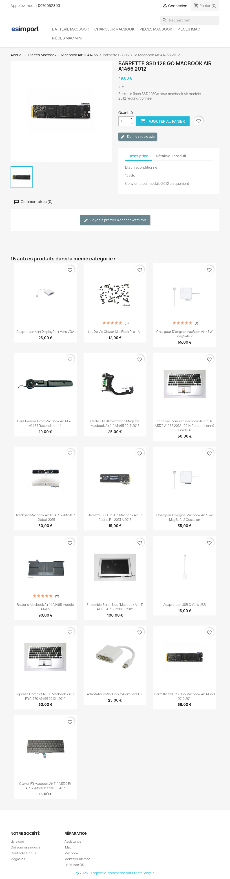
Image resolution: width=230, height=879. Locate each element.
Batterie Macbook (70, 29)
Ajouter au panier (162, 121)
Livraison (17, 841)
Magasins (18, 859)
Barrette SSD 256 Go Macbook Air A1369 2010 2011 (184, 696)
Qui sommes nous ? (25, 847)
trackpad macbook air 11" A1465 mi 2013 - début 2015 (45, 517)
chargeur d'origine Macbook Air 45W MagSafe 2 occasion (184, 517)
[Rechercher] (189, 20)
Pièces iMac (188, 29)
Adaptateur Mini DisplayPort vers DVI (115, 694)
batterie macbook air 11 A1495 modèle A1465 (45, 606)
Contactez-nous (23, 853)
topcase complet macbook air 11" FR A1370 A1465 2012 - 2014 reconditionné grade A (184, 425)
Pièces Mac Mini (67, 38)
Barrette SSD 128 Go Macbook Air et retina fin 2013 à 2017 (115, 517)
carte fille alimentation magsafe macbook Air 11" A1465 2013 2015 (114, 423)
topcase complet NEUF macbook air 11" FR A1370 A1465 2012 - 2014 (45, 696)
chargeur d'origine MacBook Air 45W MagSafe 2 (184, 333)
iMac (67, 847)
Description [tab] (138, 156)
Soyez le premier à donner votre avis (115, 220)
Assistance (73, 841)
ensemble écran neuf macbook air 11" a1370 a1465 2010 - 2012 (115, 606)
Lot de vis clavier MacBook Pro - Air (115, 331)
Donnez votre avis (137, 136)
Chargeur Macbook (114, 29)
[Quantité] (123, 121)
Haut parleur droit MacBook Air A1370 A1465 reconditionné (45, 423)
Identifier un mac (77, 859)
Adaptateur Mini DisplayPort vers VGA (45, 331)
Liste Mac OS (74, 865)
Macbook (71, 853)
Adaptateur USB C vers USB (184, 604)
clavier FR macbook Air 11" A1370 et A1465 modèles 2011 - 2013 (45, 785)
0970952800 (49, 5)
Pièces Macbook (156, 29)
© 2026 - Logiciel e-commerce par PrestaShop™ (115, 873)
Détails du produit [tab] (171, 156)
